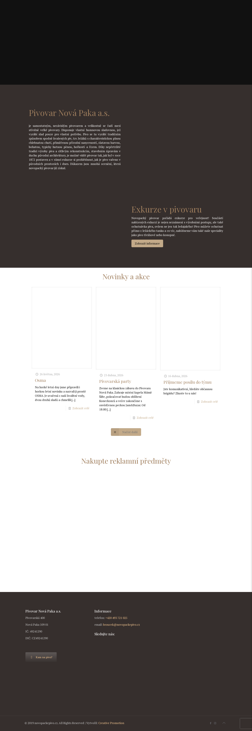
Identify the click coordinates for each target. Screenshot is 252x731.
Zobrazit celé (80, 408)
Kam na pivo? (41, 657)
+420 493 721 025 (116, 618)
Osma (40, 380)
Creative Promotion (111, 723)
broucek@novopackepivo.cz (121, 625)
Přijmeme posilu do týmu (187, 382)
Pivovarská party (115, 381)
